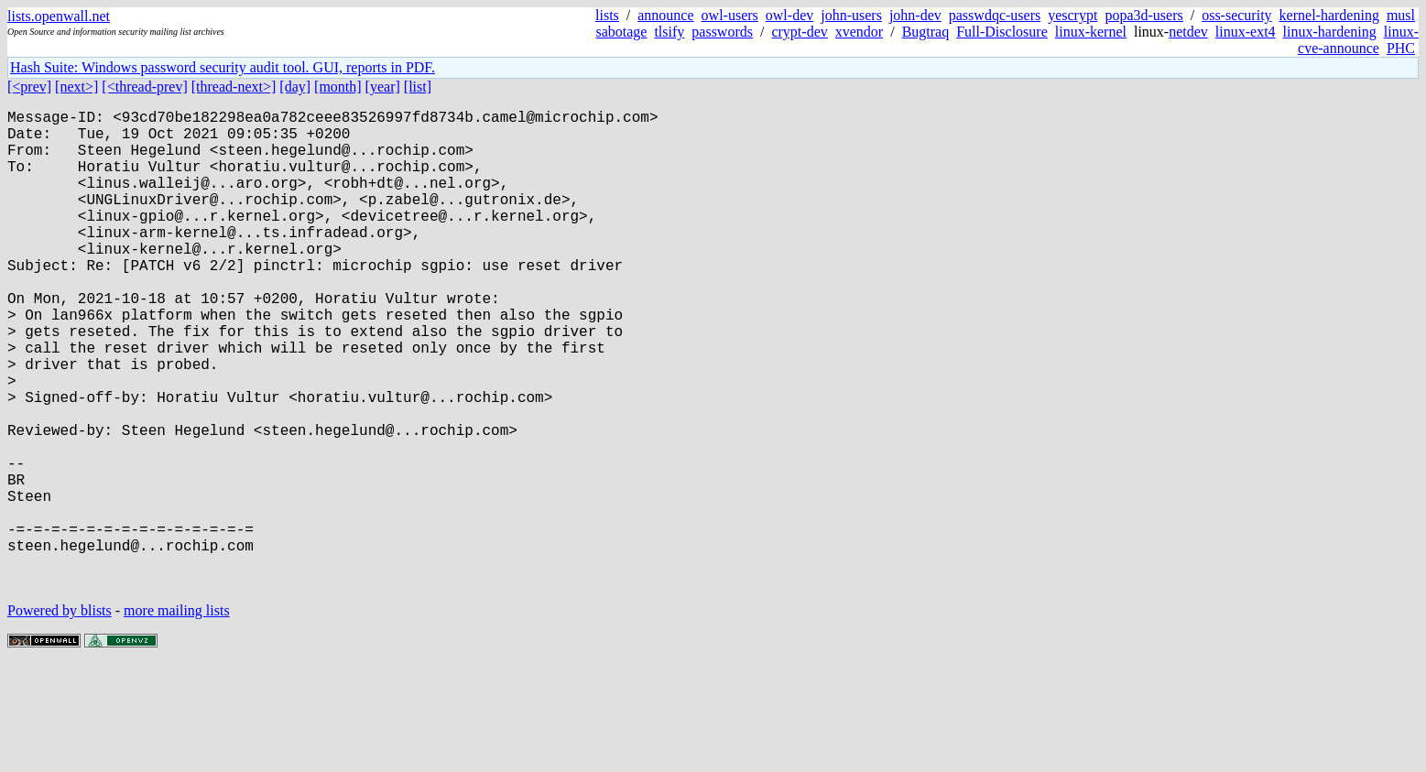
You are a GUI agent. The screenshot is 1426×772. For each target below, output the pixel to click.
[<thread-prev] (144, 86)
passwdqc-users (994, 15)
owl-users (730, 15)
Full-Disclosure (1002, 31)
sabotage (621, 31)
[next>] (76, 86)
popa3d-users (1143, 15)
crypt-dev (799, 31)
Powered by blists (59, 716)
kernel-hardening (1329, 15)
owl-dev (789, 15)
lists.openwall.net (58, 16)
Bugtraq (926, 31)
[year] (382, 86)
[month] (338, 86)
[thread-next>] (234, 86)
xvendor (859, 31)
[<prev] (29, 86)
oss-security (1236, 15)
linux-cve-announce (1358, 40)
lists (607, 15)
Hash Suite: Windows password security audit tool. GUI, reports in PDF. (222, 67)
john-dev (915, 15)
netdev (1188, 31)
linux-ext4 (1245, 31)
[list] (417, 86)
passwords (722, 31)
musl (1401, 15)
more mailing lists (177, 716)
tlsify (669, 31)
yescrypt (1072, 15)
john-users (851, 15)
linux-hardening (1330, 31)
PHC (1401, 48)
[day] (294, 86)
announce (665, 15)
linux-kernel (1091, 31)
